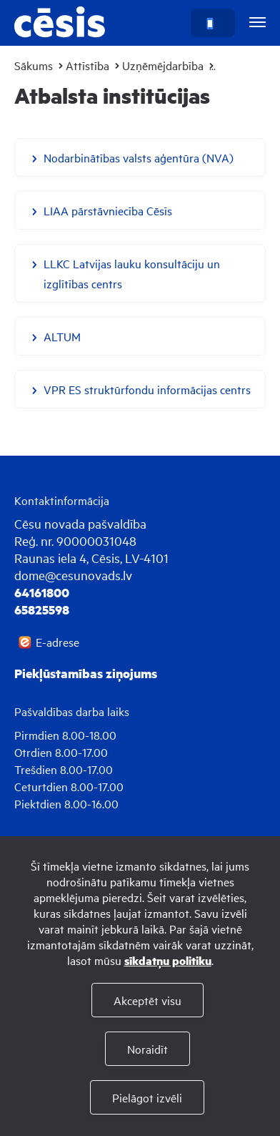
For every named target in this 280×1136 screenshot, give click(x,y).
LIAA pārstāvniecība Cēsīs (108, 210)
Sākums (33, 65)
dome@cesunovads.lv (73, 575)
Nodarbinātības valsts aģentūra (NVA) (139, 157)
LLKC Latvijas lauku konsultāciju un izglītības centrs (132, 273)
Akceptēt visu (147, 1000)
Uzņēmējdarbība (163, 65)
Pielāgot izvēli (147, 1097)
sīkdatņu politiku (167, 960)
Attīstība (87, 65)
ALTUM (62, 336)
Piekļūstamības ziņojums (85, 673)
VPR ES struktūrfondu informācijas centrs (147, 389)
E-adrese (57, 642)
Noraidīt (147, 1049)
